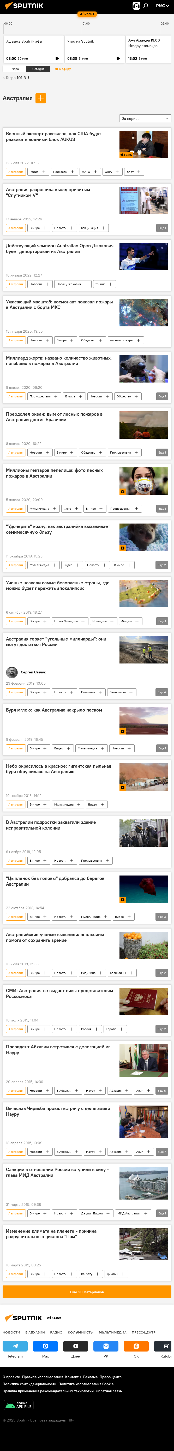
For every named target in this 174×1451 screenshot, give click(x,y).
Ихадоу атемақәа (143, 45)
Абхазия (116, 1090)
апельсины (118, 973)
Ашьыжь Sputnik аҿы (24, 41)
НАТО (86, 172)
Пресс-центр (143, 1332)
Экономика (118, 692)
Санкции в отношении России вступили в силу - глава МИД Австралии (57, 1172)
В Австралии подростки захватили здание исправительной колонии (51, 825)
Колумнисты (81, 1332)
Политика (88, 692)
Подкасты (60, 172)
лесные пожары (121, 340)
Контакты (73, 1376)
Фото (67, 508)
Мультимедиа (39, 508)
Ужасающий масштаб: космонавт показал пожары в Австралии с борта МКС (59, 304)
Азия (139, 1090)
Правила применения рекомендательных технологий (48, 1391)
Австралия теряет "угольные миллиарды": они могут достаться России (56, 642)
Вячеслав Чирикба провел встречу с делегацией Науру (58, 1111)
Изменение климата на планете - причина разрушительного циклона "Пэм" (51, 1234)
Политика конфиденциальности (29, 1384)
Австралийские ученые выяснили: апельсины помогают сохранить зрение (55, 937)
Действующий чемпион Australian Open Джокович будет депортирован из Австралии (59, 248)
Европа (111, 1029)
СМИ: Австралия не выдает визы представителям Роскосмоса (59, 993)
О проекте (11, 1376)
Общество (88, 340)
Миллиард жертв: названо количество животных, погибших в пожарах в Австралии (59, 361)
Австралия (18, 98)
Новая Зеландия (66, 621)
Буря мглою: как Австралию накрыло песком (54, 710)
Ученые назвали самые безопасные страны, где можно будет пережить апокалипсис (58, 585)
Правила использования (42, 1376)
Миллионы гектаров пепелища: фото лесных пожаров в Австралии (54, 473)
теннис (100, 284)
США (108, 172)
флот (130, 172)
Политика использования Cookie (86, 1384)
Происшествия (40, 396)
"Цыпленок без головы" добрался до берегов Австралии (55, 881)
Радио (34, 172)
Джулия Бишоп (92, 1213)
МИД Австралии (129, 1213)
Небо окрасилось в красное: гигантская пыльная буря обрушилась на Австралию (58, 769)
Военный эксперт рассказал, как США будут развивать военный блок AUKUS (53, 136)
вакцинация (89, 228)
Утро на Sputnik (80, 41)
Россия (86, 1029)
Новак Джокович (69, 284)
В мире (35, 228)
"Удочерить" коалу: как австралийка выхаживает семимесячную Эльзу (58, 529)
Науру (90, 1090)
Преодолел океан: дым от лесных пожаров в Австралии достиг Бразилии (54, 417)
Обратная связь (109, 1391)
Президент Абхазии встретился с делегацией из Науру (58, 1049)
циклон (112, 1274)
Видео (68, 565)
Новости (60, 228)
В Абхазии (64, 1090)
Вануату (86, 1274)
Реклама (90, 1376)
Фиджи (126, 621)
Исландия (99, 621)
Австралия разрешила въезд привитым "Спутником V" (48, 192)
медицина (88, 973)
